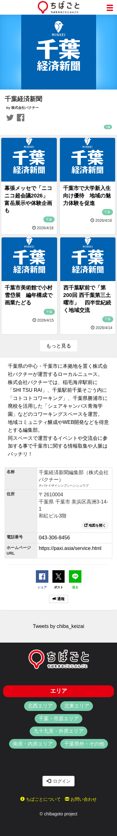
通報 (58, 599)
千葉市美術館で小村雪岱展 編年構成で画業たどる (28, 295)
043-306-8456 (54, 537)
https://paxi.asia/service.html (70, 548)
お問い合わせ (81, 799)
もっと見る (58, 345)
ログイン (58, 781)
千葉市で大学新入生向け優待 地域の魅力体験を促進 (87, 195)
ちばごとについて (40, 799)
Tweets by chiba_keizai (58, 626)
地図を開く (95, 525)
